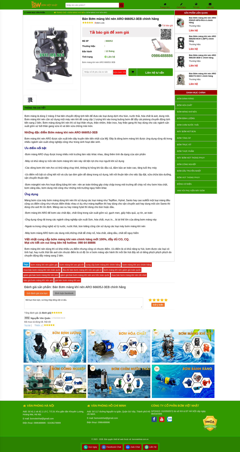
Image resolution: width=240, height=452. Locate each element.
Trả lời (27, 325)
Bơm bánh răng (185, 98)
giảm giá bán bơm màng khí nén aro (41, 275)
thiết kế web (119, 439)
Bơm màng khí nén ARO (96, 12)
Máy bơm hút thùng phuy (191, 158)
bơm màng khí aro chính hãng (136, 265)
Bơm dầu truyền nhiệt (189, 171)
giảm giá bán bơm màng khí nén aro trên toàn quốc (84, 275)
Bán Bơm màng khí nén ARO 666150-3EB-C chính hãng (202, 56)
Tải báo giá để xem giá (109, 32)
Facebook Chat (111, 447)
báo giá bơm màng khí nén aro (38, 280)
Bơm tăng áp (184, 138)
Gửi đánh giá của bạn (37, 293)
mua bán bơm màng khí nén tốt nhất (129, 275)
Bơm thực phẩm (185, 151)
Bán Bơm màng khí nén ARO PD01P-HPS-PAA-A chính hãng (202, 20)
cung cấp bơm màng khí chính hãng (103, 265)
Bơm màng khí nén (76, 12)
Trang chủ (60, 12)
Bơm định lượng (186, 118)
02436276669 (54, 423)
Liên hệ (150, 447)
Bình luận (99, 23)
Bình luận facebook (64, 293)
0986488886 (162, 53)
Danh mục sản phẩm (34, 13)
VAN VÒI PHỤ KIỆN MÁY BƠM (191, 190)
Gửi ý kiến (158, 305)
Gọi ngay (90, 447)
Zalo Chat (133, 447)
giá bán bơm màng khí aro (67, 280)
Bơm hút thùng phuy (188, 177)
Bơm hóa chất (184, 105)
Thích (36, 325)
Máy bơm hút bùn (186, 131)
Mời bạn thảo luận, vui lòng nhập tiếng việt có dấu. (83, 302)
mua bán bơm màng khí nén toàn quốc (42, 270)
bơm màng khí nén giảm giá (44, 265)
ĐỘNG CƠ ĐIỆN (184, 184)
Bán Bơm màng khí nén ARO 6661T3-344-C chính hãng (202, 74)
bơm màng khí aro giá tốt (72, 265)
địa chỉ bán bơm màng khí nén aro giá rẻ (82, 270)
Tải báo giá (165, 25)
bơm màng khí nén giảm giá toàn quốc (122, 270)
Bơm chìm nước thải (188, 125)
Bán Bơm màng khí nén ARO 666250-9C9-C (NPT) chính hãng (202, 38)
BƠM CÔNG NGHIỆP (186, 164)
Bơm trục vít (184, 144)
